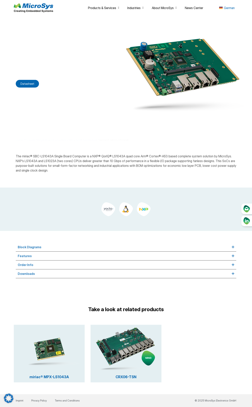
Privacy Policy (39, 400)
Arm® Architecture (86, 140)
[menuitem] (227, 8)
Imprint (19, 400)
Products (30, 140)
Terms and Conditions (67, 400)
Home (19, 140)
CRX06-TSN (126, 377)
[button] (8, 398)
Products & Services (103, 8)
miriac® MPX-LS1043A (49, 377)
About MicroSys (164, 8)
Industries (135, 8)
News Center (194, 8)
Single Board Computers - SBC (55, 140)
